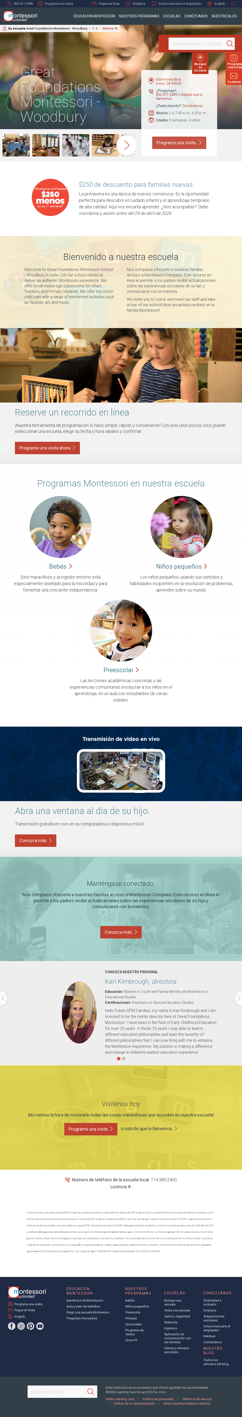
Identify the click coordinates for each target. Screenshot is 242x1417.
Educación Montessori (94, 16)
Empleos (135, 3)
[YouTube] (40, 1326)
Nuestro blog (224, 16)
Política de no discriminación (134, 1403)
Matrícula (170, 1322)
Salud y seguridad (177, 1316)
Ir (93, 28)
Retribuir (209, 1336)
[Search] (220, 43)
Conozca (35, 840)
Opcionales (133, 1324)
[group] (16, 145)
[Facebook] (11, 1326)
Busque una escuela (172, 1302)
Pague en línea (106, 3)
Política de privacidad (158, 1399)
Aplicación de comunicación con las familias (177, 1338)
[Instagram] (21, 1326)
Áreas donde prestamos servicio (187, 1403)
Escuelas (171, 16)
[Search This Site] (62, 1391)
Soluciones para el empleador (176, 3)
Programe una (91, 1129)
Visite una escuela (177, 1310)
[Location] (191, 43)
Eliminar (108, 28)
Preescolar (132, 1312)
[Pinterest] (30, 1326)
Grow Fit (131, 1340)
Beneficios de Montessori (85, 1300)
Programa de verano (134, 1332)
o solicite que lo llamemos (146, 1128)
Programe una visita (55, 3)
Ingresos (170, 1328)
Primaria (131, 1318)
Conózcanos (196, 16)
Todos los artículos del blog (216, 1362)
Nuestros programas (139, 16)
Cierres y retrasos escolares (176, 1350)
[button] (118, 1058)
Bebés (130, 1300)
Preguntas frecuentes (82, 1318)
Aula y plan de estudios (83, 1306)
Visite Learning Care (120, 1399)
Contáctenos (193, 106)
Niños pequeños (137, 1306)
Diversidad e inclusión (212, 1302)
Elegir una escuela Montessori (88, 1312)
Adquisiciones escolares (214, 1318)
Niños (181, 566)
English (216, 3)
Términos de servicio (197, 1399)
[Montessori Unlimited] (18, 16)
